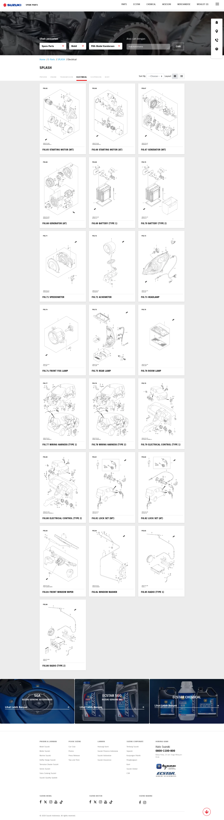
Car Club (72, 747)
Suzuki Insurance (104, 760)
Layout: (168, 76)
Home (42, 59)
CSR (128, 773)
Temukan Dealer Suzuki (49, 764)
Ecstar (136, 4)
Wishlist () (202, 4)
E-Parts (51, 59)
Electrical (81, 77)
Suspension (95, 77)
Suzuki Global (132, 769)
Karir (128, 764)
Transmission (66, 77)
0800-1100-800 (165, 751)
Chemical (151, 4)
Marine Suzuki (45, 755)
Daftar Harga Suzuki (48, 760)
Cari (178, 46)
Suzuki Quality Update (48, 778)
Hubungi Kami (103, 747)
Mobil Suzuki (45, 747)
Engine (53, 77)
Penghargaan (132, 760)
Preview (43, 77)
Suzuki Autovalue (104, 755)
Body (107, 77)
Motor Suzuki (45, 751)
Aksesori (166, 4)
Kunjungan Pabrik (134, 755)
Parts (124, 4)
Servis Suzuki (45, 769)
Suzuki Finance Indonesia (108, 751)
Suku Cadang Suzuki (48, 773)
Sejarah (130, 751)
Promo (71, 751)
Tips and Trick (74, 760)
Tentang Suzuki (133, 747)
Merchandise (183, 4)
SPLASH (61, 59)
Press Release (74, 755)
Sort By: (142, 76)
